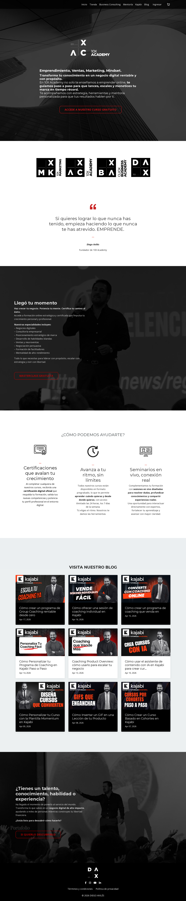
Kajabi (138, 4)
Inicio (84, 4)
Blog (146, 4)
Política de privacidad (107, 888)
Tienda (93, 4)
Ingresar (157, 4)
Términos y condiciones (80, 888)
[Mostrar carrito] (168, 4)
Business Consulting (110, 4)
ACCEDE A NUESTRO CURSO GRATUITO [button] (90, 109)
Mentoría (128, 4)
